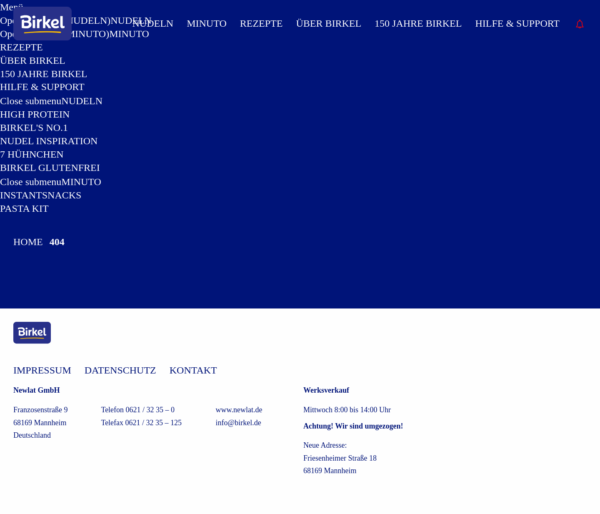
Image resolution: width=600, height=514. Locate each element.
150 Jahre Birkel (43, 73)
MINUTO (81, 181)
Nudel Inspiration (49, 140)
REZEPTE (261, 23)
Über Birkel (32, 60)
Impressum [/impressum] (42, 370)
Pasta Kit (24, 208)
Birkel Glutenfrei (50, 167)
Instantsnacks (40, 195)
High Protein (35, 114)
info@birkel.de (238, 423)
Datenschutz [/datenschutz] (120, 370)
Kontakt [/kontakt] (193, 370)
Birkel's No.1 (34, 127)
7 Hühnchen (32, 154)
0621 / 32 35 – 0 (150, 410)
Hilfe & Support (42, 86)
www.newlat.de (239, 410)
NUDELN (81, 100)
